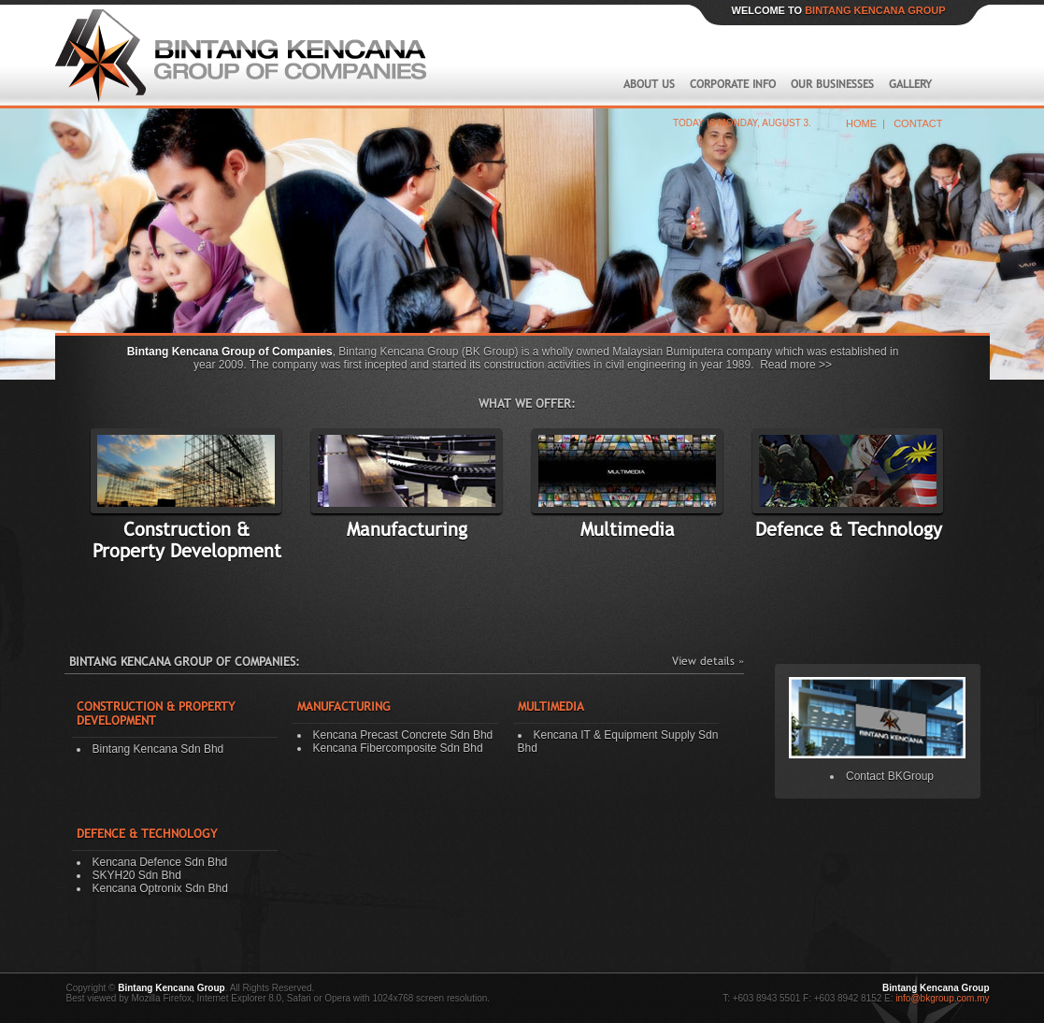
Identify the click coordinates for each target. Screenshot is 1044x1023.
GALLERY (912, 84)
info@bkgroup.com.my (942, 998)
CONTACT (918, 123)
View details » (708, 661)
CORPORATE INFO (734, 84)
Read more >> (796, 364)
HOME (861, 123)
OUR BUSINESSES (834, 84)
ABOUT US (649, 84)
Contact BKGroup (890, 776)
